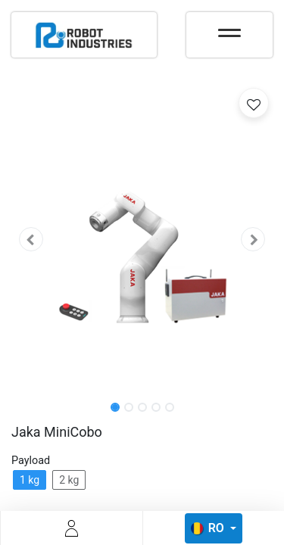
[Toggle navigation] (229, 28)
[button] (31, 239)
